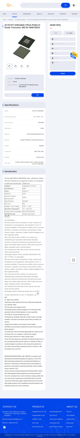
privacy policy (70, 423)
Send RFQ (63, 14)
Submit (62, 73)
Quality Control (71, 419)
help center (70, 426)
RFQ (37, 95)
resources (51, 14)
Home (4, 14)
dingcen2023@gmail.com (13, 419)
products (14, 14)
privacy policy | (9, 435)
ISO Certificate (71, 415)
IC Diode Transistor (20, 19)
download (74, 14)
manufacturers (27, 14)
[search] (65, 5)
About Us (39, 14)
